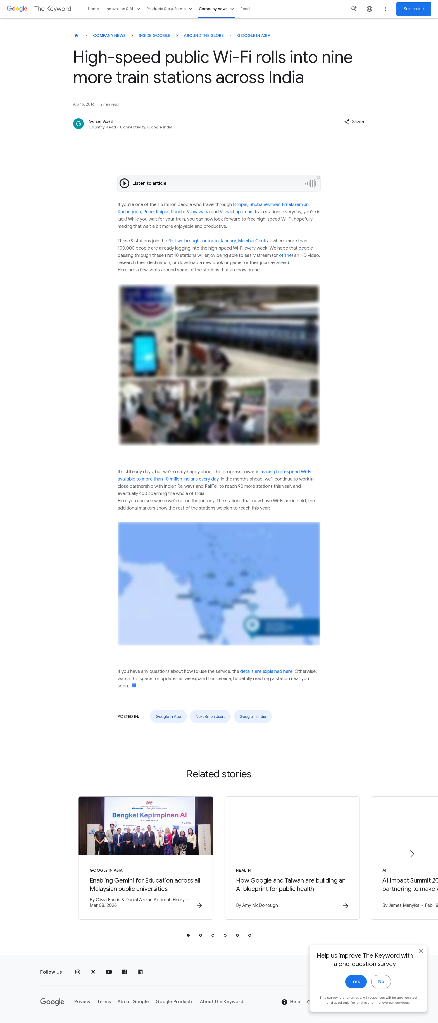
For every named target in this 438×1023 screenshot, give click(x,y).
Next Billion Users (210, 716)
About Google (133, 1002)
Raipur (162, 212)
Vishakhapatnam (237, 212)
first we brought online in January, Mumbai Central (219, 241)
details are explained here (266, 671)
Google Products (174, 1002)
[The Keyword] (76, 35)
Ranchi (178, 212)
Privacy (82, 1002)
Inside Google (154, 35)
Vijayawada (198, 212)
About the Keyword (221, 1002)
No (381, 997)
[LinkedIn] (140, 972)
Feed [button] (245, 8)
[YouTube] (109, 972)
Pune (148, 212)
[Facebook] (124, 972)
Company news (217, 9)
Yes (356, 997)
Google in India (252, 716)
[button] (354, 122)
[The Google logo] (52, 1002)
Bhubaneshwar (264, 204)
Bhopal (240, 204)
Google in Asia (253, 35)
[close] (421, 966)
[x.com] (93, 972)
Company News (109, 35)
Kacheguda (129, 212)
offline (285, 255)
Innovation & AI (123, 9)
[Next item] (411, 853)
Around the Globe (204, 35)
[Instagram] (77, 972)
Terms (104, 1002)
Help (290, 1002)
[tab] (188, 935)
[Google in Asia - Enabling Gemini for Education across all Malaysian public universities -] (145, 858)
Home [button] (93, 8)
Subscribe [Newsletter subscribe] (414, 9)
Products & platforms (170, 9)
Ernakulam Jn (295, 204)
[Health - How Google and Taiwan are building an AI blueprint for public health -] (292, 858)
